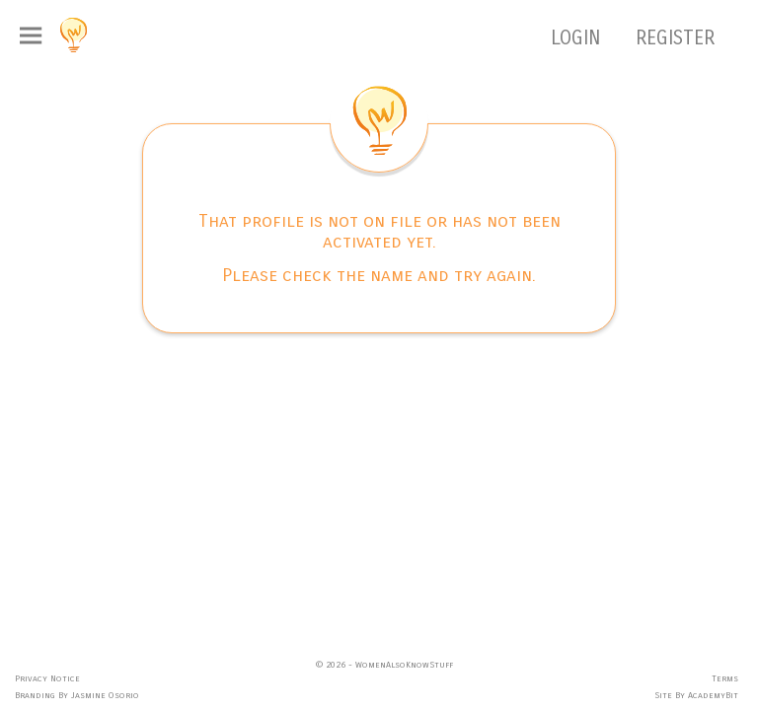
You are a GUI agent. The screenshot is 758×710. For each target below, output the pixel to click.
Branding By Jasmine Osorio (77, 695)
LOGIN (578, 38)
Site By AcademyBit (696, 695)
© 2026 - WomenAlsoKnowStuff (384, 665)
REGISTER (675, 38)
